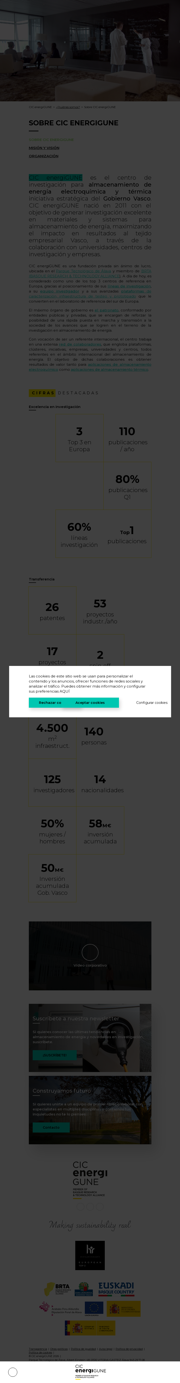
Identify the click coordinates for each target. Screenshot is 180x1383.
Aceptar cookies (90, 703)
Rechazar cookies (55, 703)
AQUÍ (65, 691)
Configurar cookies (143, 703)
